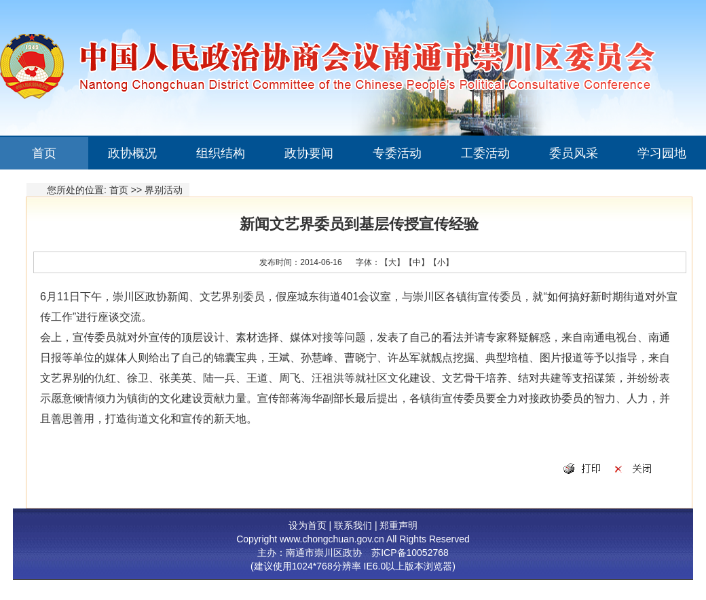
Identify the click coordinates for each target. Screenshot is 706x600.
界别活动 (164, 189)
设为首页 (308, 525)
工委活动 (485, 153)
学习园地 (661, 153)
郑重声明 (398, 525)
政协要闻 (308, 153)
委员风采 (573, 153)
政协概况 (132, 153)
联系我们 (353, 525)
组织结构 (220, 153)
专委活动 (397, 153)
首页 (44, 153)
